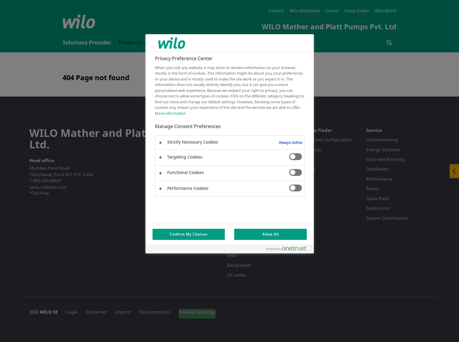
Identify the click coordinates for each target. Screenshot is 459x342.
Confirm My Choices (189, 234)
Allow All (270, 234)
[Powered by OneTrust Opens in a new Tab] (288, 249)
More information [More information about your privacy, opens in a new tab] (170, 113)
